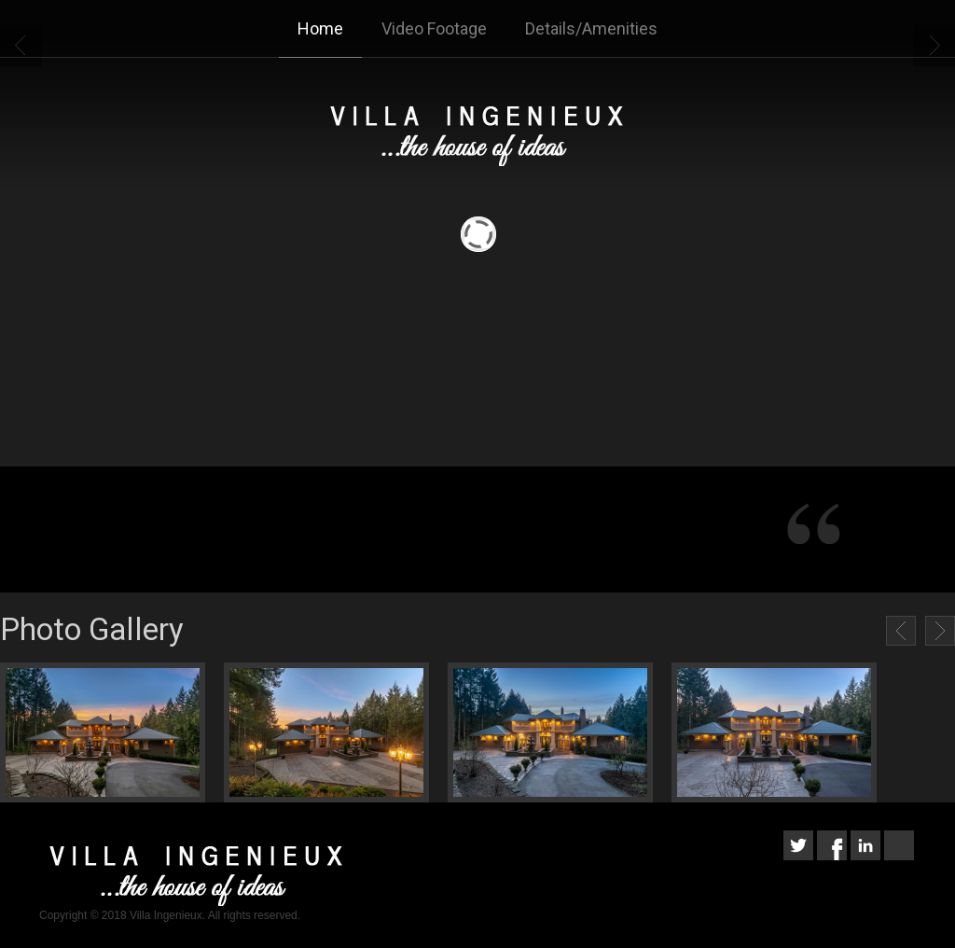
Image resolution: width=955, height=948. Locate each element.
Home (320, 28)
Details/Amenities (591, 28)
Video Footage (434, 28)
